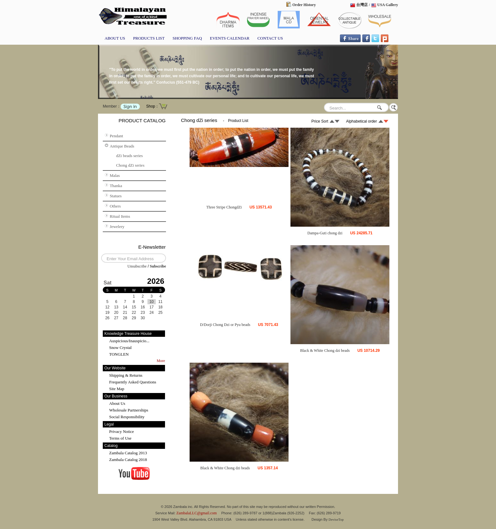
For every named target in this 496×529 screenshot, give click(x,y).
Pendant (116, 135)
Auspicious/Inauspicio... (129, 340)
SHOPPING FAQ (187, 38)
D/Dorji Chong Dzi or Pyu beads (225, 324)
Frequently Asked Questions (132, 382)
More (161, 361)
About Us (117, 403)
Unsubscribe (137, 266)
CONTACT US (270, 38)
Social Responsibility (127, 416)
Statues (116, 195)
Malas (115, 175)
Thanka (116, 185)
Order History (304, 5)
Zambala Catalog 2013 (128, 452)
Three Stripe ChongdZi (224, 207)
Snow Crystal (120, 347)
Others (115, 206)
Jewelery (117, 226)
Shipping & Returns (125, 375)
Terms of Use (120, 438)
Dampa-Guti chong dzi (324, 233)
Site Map (116, 388)
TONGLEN (119, 354)
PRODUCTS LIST (149, 38)
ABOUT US (115, 38)
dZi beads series (129, 155)
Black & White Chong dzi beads (324, 350)
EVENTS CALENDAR (230, 38)
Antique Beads (122, 146)
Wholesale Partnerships (128, 410)
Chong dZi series (130, 165)
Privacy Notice (121, 431)
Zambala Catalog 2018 (128, 459)
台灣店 (362, 5)
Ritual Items (120, 216)
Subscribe (158, 266)
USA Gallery (387, 5)
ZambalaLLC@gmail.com (197, 513)
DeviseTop (336, 519)
